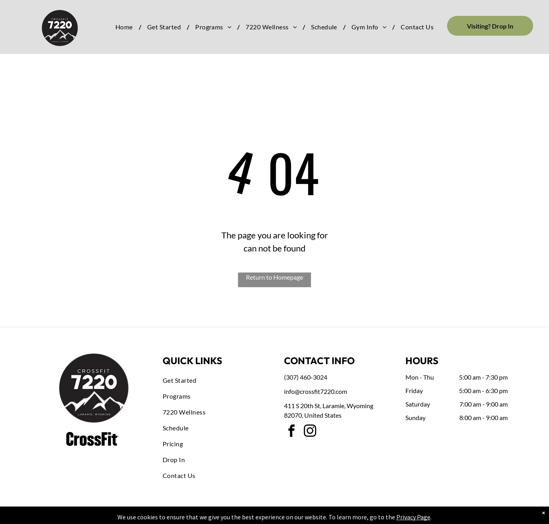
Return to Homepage (274, 277)
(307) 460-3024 (305, 377)
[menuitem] (125, 27)
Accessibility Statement (290, 516)
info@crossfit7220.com (315, 391)
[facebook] (291, 432)
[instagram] (310, 432)
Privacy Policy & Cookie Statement (225, 516)
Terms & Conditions (340, 516)
